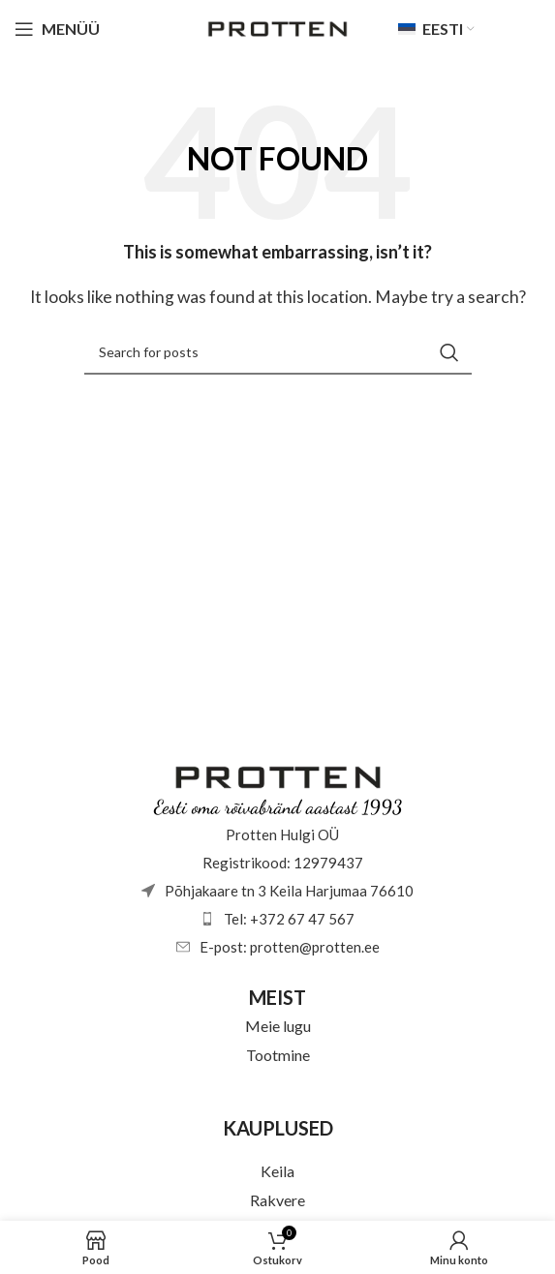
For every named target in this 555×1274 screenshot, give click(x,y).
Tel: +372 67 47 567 (289, 918)
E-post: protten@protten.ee (290, 947)
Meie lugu (278, 1025)
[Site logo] (277, 26)
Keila (277, 1171)
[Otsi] (278, 352)
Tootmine (278, 1055)
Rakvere (277, 1200)
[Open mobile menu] (57, 29)
